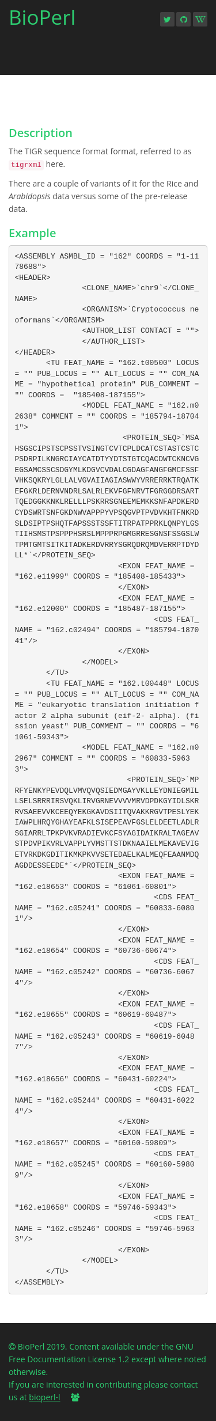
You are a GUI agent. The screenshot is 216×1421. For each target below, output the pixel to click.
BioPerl (42, 21)
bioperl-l (44, 1397)
